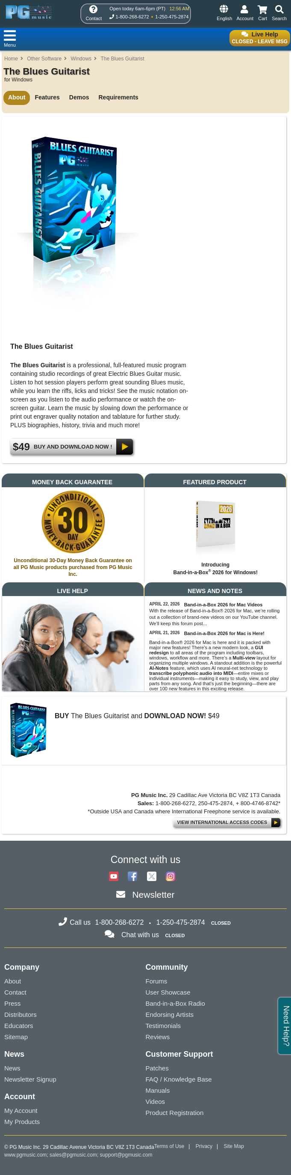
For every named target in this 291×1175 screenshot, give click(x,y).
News (12, 1068)
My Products (22, 1121)
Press (12, 1003)
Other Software (44, 59)
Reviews (158, 1036)
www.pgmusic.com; (26, 1155)
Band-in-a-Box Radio (175, 1003)
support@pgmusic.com (126, 1155)
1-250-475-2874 (171, 16)
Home (11, 59)
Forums (157, 981)
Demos (79, 97)
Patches (157, 1068)
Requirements (118, 97)
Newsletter (153, 894)
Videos (155, 1101)
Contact (15, 992)
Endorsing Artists (170, 1014)
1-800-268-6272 (132, 16)
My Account (21, 1110)
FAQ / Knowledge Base (179, 1079)
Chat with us (140, 934)
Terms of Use (169, 1146)
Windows (81, 59)
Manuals (158, 1090)
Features (47, 97)
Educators (18, 1025)
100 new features (178, 688)
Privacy (204, 1146)
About (16, 97)
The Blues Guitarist (122, 59)
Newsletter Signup (30, 1079)
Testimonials (163, 1025)
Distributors (20, 1014)
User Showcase (168, 992)
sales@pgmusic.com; (75, 1155)
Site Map (234, 1146)
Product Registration (175, 1112)
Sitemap (16, 1036)
